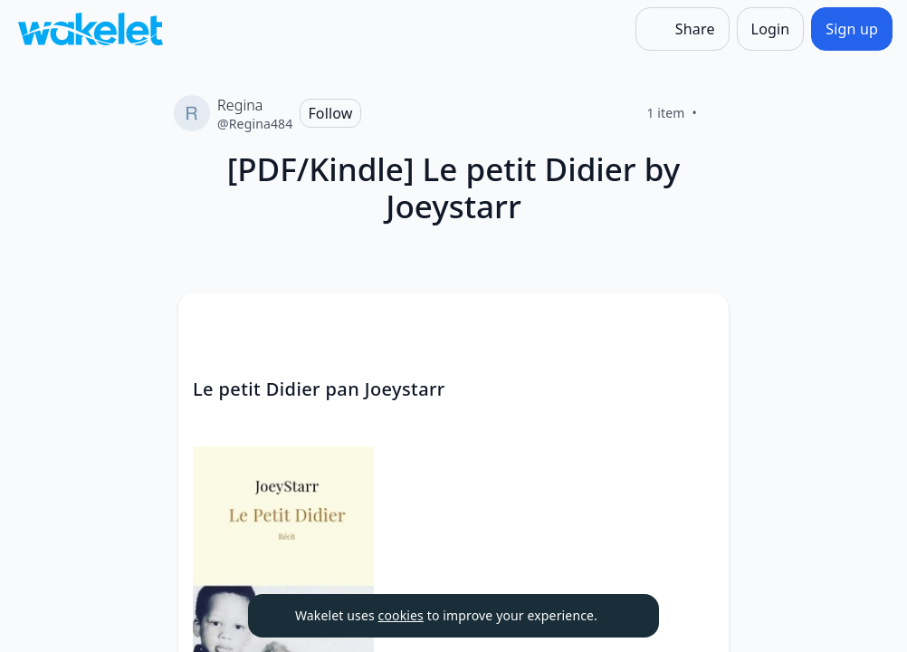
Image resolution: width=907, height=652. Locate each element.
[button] (699, 324)
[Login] (771, 29)
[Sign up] (852, 29)
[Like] (718, 113)
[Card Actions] (699, 322)
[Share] (682, 29)
